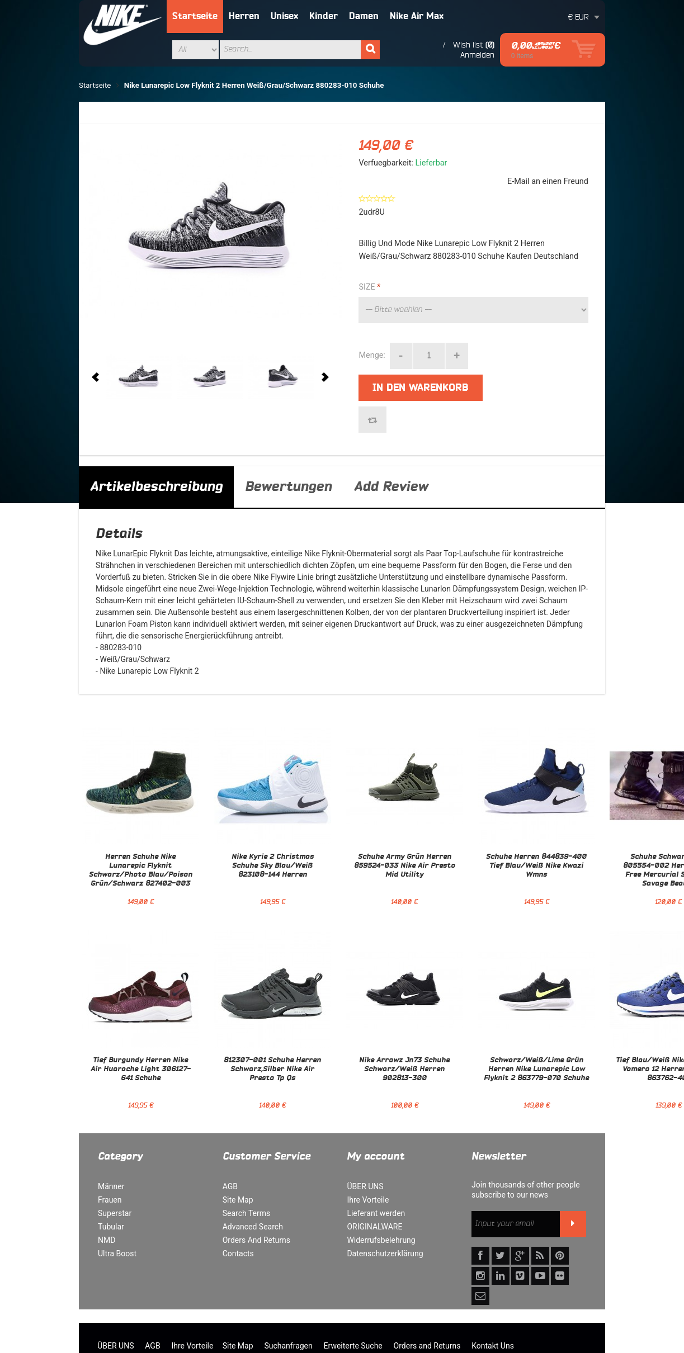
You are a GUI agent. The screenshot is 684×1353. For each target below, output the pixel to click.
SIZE (369, 287)
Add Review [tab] (391, 487)
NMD (106, 1240)
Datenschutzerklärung (385, 1253)
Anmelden (477, 54)
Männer (111, 1186)
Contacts (238, 1253)
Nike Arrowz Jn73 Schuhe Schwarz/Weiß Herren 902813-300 (404, 1069)
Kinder (323, 16)
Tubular (111, 1226)
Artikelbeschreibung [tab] (156, 487)
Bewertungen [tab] (288, 487)
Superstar (114, 1213)
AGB (230, 1186)
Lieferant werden (376, 1213)
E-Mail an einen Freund (547, 181)
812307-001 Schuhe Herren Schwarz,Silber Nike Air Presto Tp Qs (272, 1069)
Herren (244, 16)
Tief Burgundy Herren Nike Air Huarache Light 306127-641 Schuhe (141, 1069)
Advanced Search (253, 1226)
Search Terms (247, 1213)
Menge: (371, 355)
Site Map (238, 1199)
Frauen (110, 1199)
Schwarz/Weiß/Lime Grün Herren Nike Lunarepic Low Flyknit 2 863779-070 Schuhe (536, 1069)
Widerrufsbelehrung (381, 1240)
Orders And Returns (256, 1240)
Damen (364, 16)
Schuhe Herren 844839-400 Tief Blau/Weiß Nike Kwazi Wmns (536, 866)
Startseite (195, 16)
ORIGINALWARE (374, 1226)
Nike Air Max (417, 16)
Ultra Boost (117, 1253)
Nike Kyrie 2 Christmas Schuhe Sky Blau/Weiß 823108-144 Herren (273, 866)
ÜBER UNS (365, 1186)
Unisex (284, 16)
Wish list (468, 44)
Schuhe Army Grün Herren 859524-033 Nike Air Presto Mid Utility (404, 866)
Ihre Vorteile (368, 1199)
